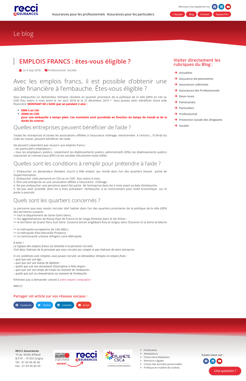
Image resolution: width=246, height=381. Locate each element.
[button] (78, 14)
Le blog (23, 33)
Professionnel (57, 70)
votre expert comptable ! (75, 280)
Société (71, 70)
